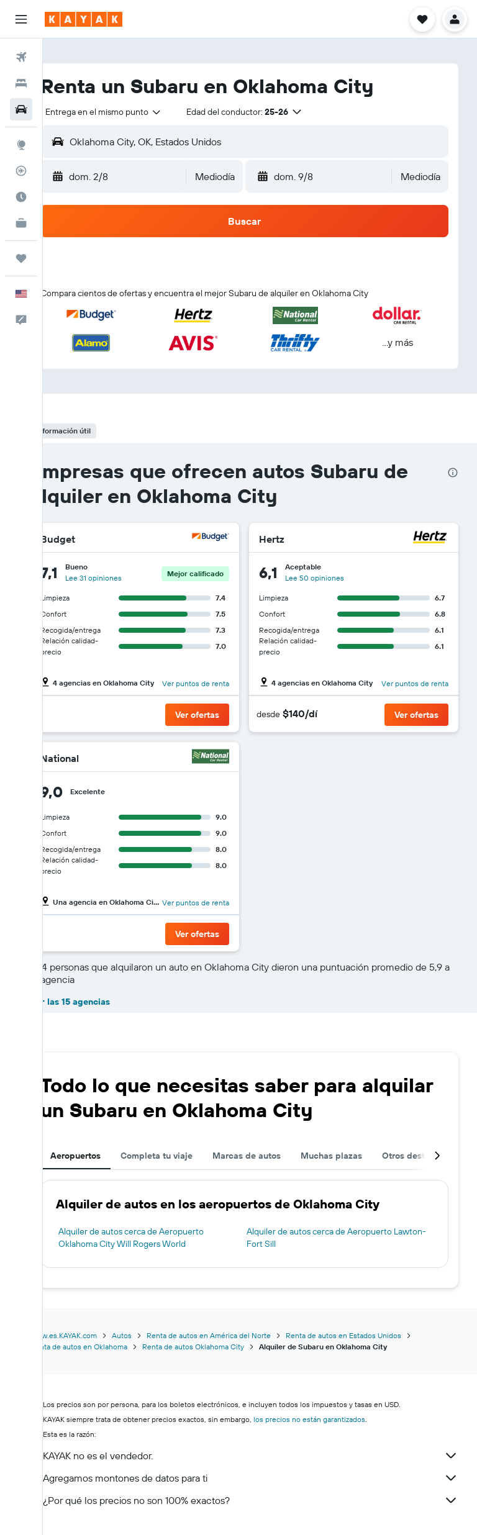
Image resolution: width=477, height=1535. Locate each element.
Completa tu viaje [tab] (188, 1155)
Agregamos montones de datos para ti (266, 1477)
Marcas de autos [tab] (277, 1155)
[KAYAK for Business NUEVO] (21, 223)
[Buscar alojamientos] (21, 83)
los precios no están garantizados (340, 1419)
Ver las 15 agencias (101, 1001)
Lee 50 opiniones (330, 577)
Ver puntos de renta (211, 683)
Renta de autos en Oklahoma (109, 1346)
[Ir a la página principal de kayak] (83, 19)
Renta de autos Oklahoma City (224, 1346)
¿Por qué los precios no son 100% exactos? (266, 1500)
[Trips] (21, 258)
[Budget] (226, 539)
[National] (226, 758)
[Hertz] (429, 539)
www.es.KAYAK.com (94, 1335)
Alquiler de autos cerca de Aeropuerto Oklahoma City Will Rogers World (162, 1237)
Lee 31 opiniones (124, 577)
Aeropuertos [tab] (106, 1155)
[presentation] (452, 472)
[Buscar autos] (21, 109)
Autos (153, 1335)
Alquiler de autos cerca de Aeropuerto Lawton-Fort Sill (335, 1237)
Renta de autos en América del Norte (240, 1335)
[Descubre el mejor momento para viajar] (21, 196)
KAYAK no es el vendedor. (266, 1455)
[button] (21, 19)
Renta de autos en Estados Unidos (374, 1335)
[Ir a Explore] (21, 144)
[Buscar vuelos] (21, 57)
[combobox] (134, 112)
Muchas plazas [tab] (362, 1155)
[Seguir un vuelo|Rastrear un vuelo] (21, 170)
